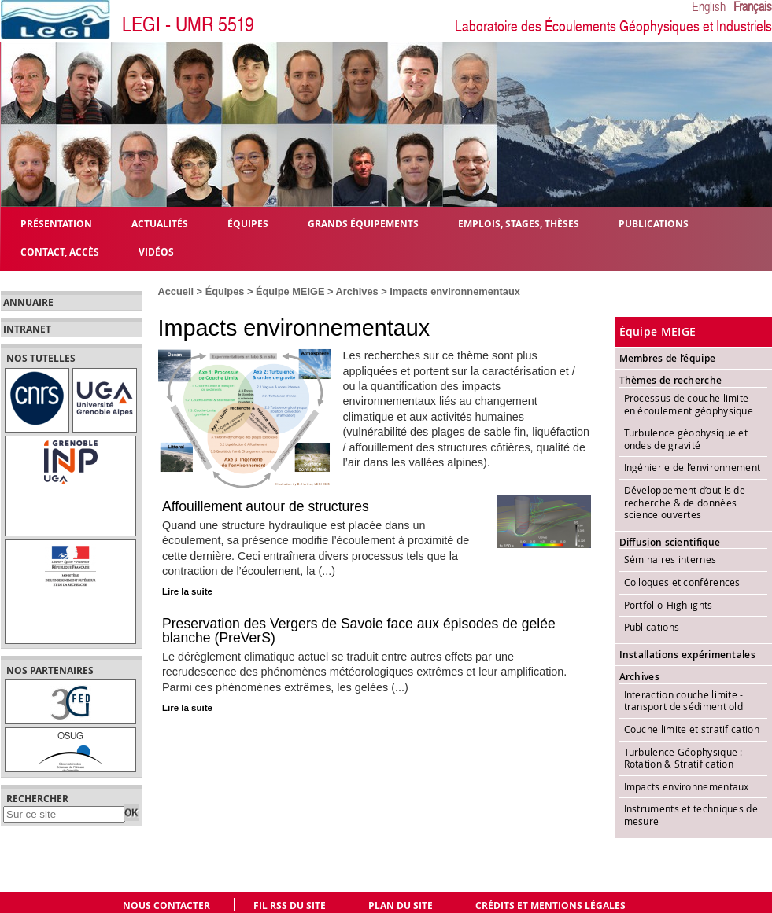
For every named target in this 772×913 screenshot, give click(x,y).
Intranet (27, 329)
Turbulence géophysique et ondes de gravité (686, 438)
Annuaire (28, 302)
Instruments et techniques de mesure (691, 814)
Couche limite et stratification (691, 729)
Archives (357, 291)
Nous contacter (166, 905)
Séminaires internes (670, 559)
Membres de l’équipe (667, 358)
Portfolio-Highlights (668, 604)
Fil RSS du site (289, 905)
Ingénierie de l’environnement (692, 467)
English (709, 7)
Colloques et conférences (682, 582)
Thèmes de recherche (670, 380)
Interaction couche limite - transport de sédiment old (684, 700)
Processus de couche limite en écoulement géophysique (690, 404)
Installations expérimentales (687, 654)
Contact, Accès (59, 251)
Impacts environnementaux (686, 786)
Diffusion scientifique (670, 542)
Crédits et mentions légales (550, 905)
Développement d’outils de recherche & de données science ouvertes (685, 502)
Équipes (225, 291)
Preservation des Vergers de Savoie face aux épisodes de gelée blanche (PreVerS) (359, 631)
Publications (652, 626)
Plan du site (400, 905)
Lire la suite (187, 591)
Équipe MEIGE (290, 291)
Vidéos (156, 251)
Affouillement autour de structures (265, 506)
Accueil (176, 291)
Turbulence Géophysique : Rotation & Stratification (683, 758)
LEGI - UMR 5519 (188, 25)
